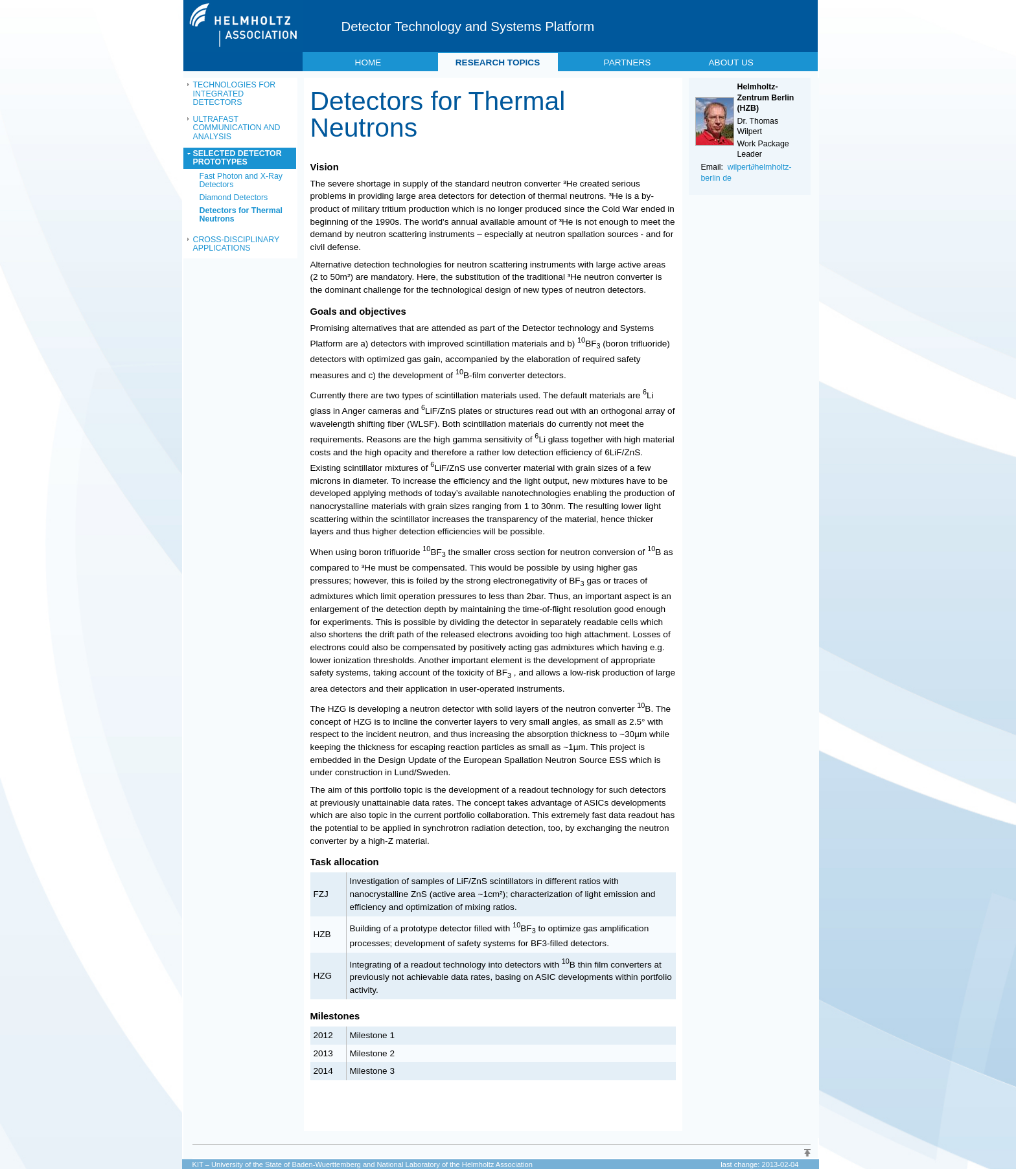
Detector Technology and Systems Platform (468, 26)
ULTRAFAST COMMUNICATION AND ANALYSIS (237, 128)
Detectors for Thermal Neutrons (241, 215)
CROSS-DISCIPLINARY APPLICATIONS (236, 244)
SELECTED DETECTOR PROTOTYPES (237, 158)
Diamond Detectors (234, 197)
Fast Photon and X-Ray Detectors (241, 181)
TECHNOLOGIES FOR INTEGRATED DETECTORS (234, 93)
